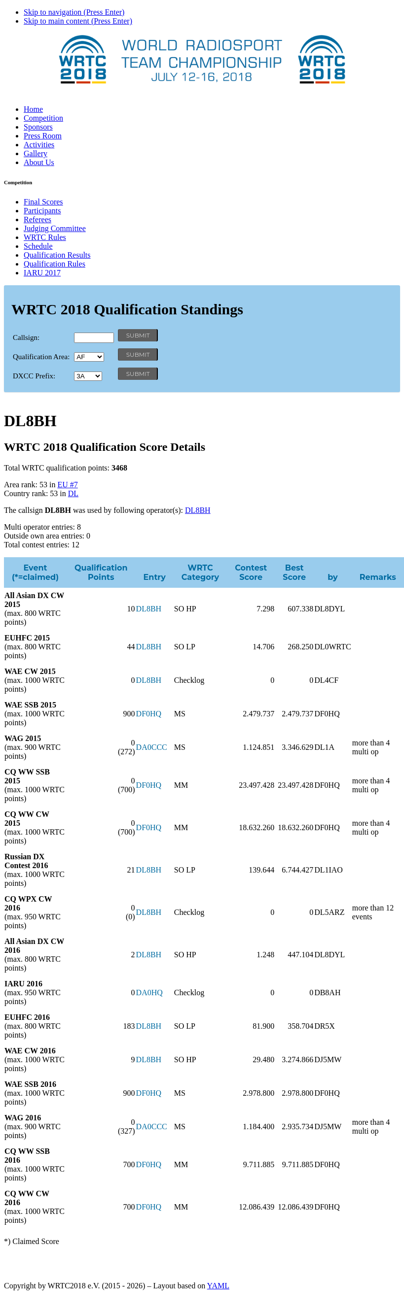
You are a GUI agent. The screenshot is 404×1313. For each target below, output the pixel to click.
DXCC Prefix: (34, 376)
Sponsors (38, 127)
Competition (43, 118)
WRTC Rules (45, 237)
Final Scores (43, 202)
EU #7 (67, 484)
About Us (39, 162)
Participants (42, 210)
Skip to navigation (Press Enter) (74, 12)
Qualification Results (57, 255)
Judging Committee (55, 228)
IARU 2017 (42, 273)
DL (73, 493)
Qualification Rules (54, 264)
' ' (89, 357)
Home (33, 109)
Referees (37, 219)
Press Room (43, 136)
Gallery (35, 153)
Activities (39, 144)
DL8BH (198, 510)
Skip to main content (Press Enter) (78, 21)
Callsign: (26, 337)
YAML (218, 1285)
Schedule (38, 246)
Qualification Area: (41, 357)
